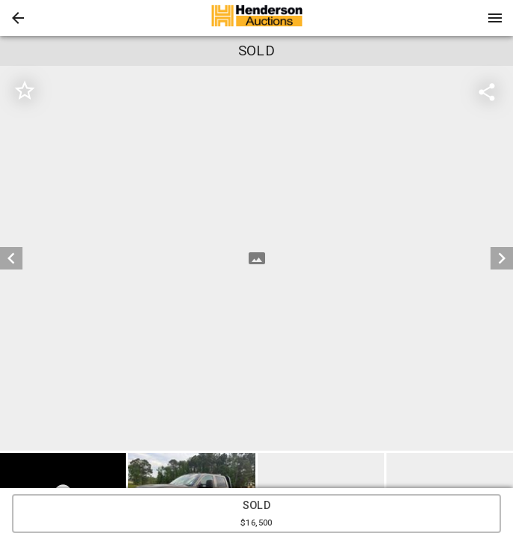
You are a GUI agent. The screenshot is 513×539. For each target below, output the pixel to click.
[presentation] (257, 17)
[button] (18, 18)
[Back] (18, 18)
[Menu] (495, 18)
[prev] (11, 258)
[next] (502, 258)
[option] (256, 258)
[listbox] (256, 258)
